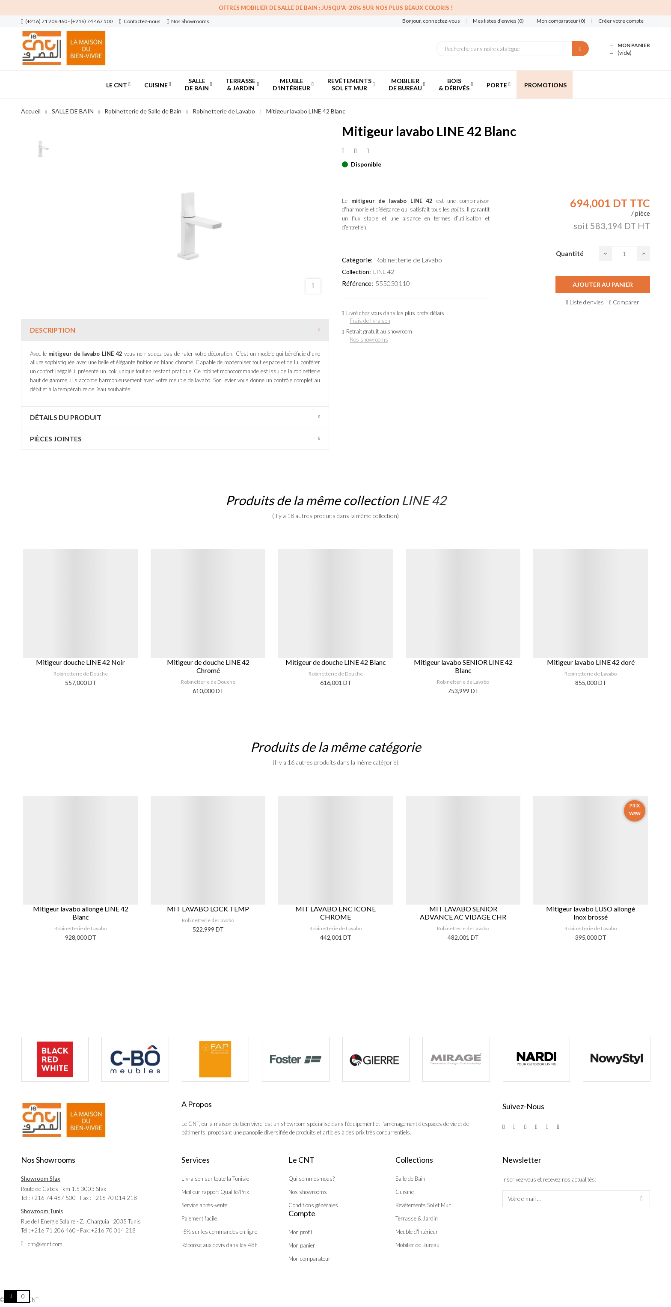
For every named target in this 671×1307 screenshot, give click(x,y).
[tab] (175, 329)
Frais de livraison (370, 320)
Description (52, 330)
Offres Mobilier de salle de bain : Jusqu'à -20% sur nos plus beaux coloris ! (336, 7)
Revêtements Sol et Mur (423, 1205)
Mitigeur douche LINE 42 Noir (80, 662)
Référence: (357, 283)
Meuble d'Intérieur (416, 1231)
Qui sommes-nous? (311, 1178)
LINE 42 (383, 271)
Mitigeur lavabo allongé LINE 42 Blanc (80, 913)
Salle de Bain (410, 1178)
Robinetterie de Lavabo (408, 260)
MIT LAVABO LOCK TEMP (208, 909)
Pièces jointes (56, 439)
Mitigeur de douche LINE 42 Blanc (335, 662)
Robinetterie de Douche (80, 673)
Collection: (356, 271)
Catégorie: (357, 260)
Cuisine (404, 1191)
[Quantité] (624, 253)
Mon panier (301, 1245)
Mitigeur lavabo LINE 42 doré (591, 662)
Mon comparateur (309, 1258)
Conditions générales (313, 1205)
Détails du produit (65, 417)
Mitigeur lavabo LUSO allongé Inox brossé (590, 913)
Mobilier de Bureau (417, 1245)
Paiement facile (199, 1218)
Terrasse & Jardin (416, 1218)
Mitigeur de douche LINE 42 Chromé (208, 666)
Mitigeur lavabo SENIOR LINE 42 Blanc (463, 666)
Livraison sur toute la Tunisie (215, 1178)
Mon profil (300, 1232)
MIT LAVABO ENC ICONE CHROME (335, 913)
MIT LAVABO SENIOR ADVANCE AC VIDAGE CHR (463, 913)
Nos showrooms (369, 339)
